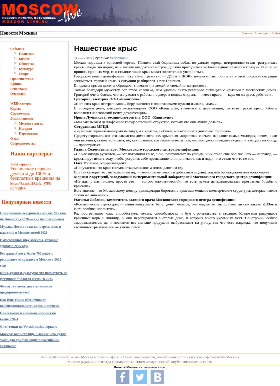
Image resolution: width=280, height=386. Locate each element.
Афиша (16, 84)
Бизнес (24, 59)
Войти (276, 33)
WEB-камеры (20, 103)
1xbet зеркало (20, 164)
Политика (26, 54)
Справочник (20, 113)
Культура (26, 69)
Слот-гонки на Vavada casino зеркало (28, 327)
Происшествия (21, 79)
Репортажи (18, 89)
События (17, 49)
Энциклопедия (21, 119)
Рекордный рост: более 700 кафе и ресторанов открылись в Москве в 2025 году (30, 259)
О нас (14, 139)
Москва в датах (31, 123)
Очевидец (17, 94)
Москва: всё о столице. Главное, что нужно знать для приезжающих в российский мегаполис (33, 340)
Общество (27, 64)
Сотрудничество (22, 143)
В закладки (261, 33)
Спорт (24, 74)
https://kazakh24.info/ (26, 183)
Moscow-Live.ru (65, 357)
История (25, 129)
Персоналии (28, 133)
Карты (15, 109)
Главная (246, 33)
